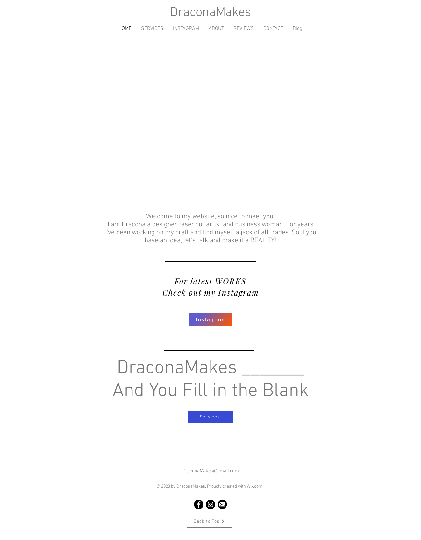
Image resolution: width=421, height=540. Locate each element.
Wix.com (254, 486)
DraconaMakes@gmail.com (210, 471)
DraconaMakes (210, 12)
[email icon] (222, 504)
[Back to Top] (209, 521)
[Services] (210, 417)
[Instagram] (210, 319)
